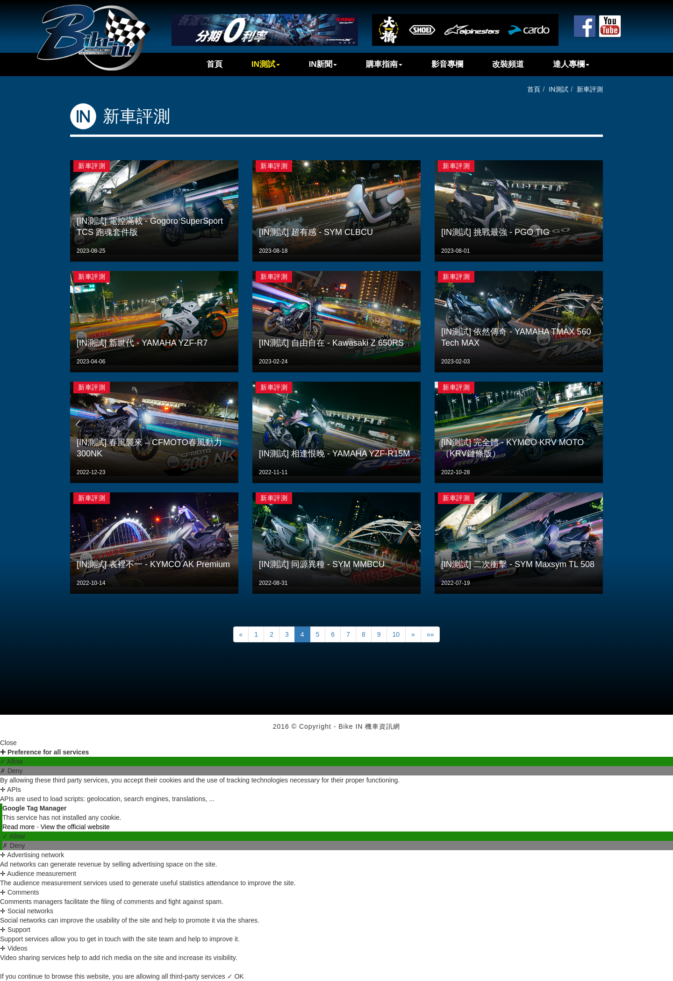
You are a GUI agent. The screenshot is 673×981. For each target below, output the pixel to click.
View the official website (75, 827)
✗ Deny (11, 771)
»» (430, 634)
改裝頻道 (508, 64)
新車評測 (590, 89)
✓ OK (235, 976)
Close (8, 742)
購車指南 (384, 64)
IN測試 (265, 64)
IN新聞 (323, 64)
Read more (19, 827)
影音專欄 (447, 64)
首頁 (214, 64)
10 (396, 634)
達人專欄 (571, 64)
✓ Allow (11, 761)
